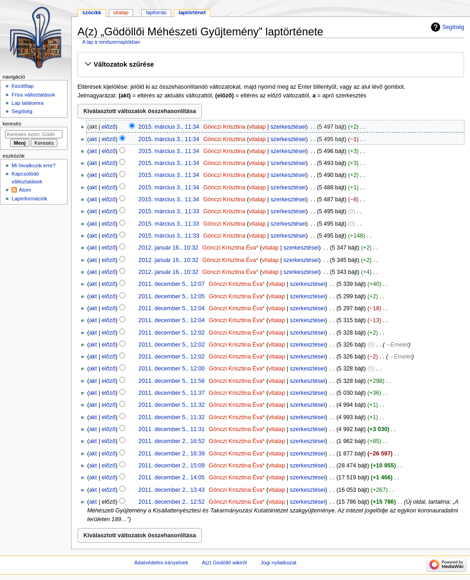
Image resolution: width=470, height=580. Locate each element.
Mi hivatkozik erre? (33, 165)
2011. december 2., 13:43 (172, 490)
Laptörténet (192, 12)
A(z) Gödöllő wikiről (224, 562)
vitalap (257, 127)
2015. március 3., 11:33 (169, 211)
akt (93, 139)
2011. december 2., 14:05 (172, 477)
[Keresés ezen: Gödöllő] (33, 134)
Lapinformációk (29, 198)
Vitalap (121, 12)
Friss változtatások (33, 94)
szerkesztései (288, 127)
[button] (271, 64)
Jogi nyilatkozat (279, 562)
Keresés (12, 123)
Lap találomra (27, 103)
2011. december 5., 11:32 (172, 405)
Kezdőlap (22, 86)
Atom (25, 190)
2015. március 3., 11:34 (169, 127)
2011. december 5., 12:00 (172, 368)
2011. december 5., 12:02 (172, 333)
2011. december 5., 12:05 (172, 296)
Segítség (453, 27)
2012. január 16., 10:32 (169, 248)
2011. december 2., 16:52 (172, 441)
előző (108, 127)
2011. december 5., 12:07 (172, 284)
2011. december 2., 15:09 (172, 465)
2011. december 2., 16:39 (172, 453)
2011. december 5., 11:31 (172, 429)
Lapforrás (156, 12)
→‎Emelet (396, 344)
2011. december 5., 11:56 (172, 381)
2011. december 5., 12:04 (172, 308)
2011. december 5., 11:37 (172, 393)
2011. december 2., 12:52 (172, 502)
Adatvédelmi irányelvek (161, 562)
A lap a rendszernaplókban (111, 42)
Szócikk (91, 12)
